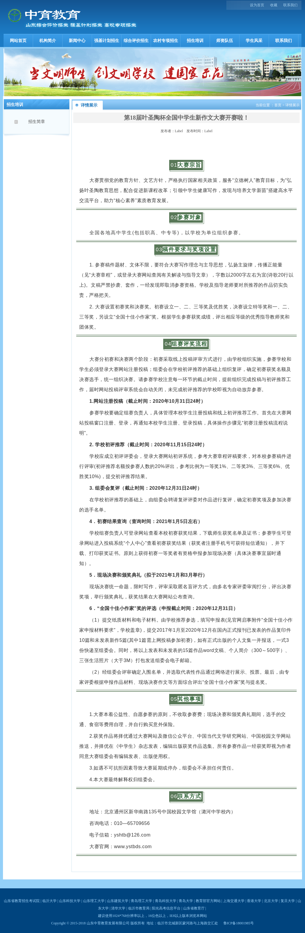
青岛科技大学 (165, 901)
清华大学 (118, 908)
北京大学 (271, 901)
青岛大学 (186, 901)
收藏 (273, 5)
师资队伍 (224, 40)
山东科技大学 (69, 901)
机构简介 (47, 40)
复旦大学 (288, 901)
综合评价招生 (136, 40)
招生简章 (36, 121)
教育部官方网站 (208, 901)
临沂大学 (49, 901)
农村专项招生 (165, 40)
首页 (277, 105)
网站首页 (18, 40)
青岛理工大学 (141, 901)
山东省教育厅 (194, 908)
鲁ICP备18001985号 (238, 923)
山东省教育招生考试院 (22, 901)
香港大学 (254, 901)
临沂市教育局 (139, 908)
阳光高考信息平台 (166, 908)
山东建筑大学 (117, 901)
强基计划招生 (106, 40)
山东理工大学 (94, 901)
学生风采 (254, 40)
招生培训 (195, 40)
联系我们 (290, 5)
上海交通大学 (234, 901)
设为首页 (257, 5)
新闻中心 (77, 40)
